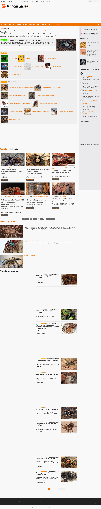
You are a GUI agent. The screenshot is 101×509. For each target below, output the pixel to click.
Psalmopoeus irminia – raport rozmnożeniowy (46, 473)
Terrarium (2, 28)
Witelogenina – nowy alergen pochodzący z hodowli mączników (93, 44)
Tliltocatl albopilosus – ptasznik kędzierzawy (18, 95)
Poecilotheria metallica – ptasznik (16, 111)
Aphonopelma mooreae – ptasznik (45, 311)
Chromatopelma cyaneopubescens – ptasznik (51, 87)
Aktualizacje (11, 1)
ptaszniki (2, 37)
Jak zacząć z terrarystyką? (50, 58)
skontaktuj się (89, 34)
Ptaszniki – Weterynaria (43, 30)
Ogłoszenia (49, 1)
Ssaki (38, 24)
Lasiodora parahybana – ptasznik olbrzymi (45, 95)
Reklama (26, 501)
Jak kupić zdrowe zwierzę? (30, 58)
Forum (31, 1)
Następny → (61, 489)
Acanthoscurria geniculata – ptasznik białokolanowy (19, 103)
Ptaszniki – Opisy (31, 30)
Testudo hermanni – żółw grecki (92, 81)
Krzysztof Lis (86, 73)
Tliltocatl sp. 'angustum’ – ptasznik (45, 276)
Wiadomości (3, 1)
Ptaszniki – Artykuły (10, 30)
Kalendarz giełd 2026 (40, 1)
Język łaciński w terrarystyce (37, 66)
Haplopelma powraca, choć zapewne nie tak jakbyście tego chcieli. (92, 61)
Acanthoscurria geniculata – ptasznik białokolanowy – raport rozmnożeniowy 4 (47, 326)
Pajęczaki (10, 167)
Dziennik (9, 501)
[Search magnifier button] (100, 1)
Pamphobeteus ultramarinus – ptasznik (47, 424)
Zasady (34, 501)
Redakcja (14, 501)
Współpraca (20, 501)
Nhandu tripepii (26, 225)
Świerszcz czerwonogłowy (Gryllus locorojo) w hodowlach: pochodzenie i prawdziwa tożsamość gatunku (92, 53)
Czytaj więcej (4, 179)
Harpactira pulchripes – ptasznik (29, 255)
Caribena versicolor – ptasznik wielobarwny (48, 103)
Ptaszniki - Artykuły (40, 333)
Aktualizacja (89, 503)
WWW (39, 501)
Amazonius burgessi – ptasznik (47, 360)
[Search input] (94, 1)
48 (56, 489)
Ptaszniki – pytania (13, 58)
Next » (51, 218)
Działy (18, 1)
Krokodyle (64, 167)
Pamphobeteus (39, 431)
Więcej (71, 507)
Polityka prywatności (53, 501)
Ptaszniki (31, 24)
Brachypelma (39, 416)
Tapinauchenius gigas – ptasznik (47, 374)
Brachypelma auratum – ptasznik (47, 409)
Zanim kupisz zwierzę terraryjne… (16, 66)
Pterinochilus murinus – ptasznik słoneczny (40, 111)
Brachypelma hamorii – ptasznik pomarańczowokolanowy (21, 87)
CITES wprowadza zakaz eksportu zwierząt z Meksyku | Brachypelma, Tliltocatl (38, 171)
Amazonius (38, 366)
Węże (18, 24)
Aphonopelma (39, 318)
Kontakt (61, 501)
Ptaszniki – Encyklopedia (21, 30)
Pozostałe (57, 24)
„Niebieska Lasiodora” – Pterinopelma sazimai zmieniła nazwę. (12, 171)
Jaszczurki (11, 24)
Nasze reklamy (44, 501)
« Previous (25, 218)
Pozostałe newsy (39, 167)
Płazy (43, 24)
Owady (49, 24)
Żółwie (24, 24)
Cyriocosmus (39, 466)
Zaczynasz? (25, 1)
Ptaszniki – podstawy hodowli (15, 74)
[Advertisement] (65, 13)
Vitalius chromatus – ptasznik (15, 119)
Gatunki (3, 24)
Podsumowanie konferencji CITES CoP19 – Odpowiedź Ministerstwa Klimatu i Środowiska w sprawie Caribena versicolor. (12, 204)
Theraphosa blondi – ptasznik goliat (65, 111)
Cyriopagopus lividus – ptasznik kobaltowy (24, 40)
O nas (30, 501)
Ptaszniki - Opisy (39, 282)
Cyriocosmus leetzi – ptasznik (46, 458)
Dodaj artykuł (3, 501)
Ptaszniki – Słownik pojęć (57, 66)
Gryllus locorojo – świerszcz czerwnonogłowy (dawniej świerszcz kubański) (90, 74)
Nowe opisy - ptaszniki (9, 221)
